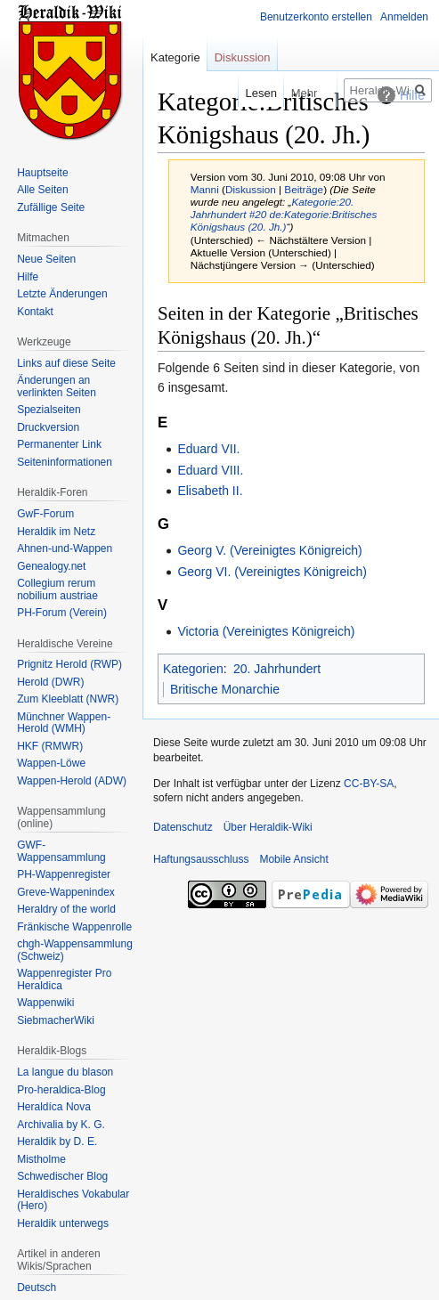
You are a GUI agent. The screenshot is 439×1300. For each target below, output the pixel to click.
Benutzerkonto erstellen (316, 17)
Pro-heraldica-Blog (61, 1090)
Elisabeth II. (209, 490)
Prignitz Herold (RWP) (69, 664)
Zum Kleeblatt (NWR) (67, 699)
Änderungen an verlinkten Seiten (56, 386)
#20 (258, 214)
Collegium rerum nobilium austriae (57, 589)
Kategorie (175, 57)
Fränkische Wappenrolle (74, 927)
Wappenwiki (45, 1002)
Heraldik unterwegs (63, 1223)
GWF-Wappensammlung (61, 851)
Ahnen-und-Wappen (64, 548)
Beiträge (303, 189)
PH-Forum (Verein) (62, 612)
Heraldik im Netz (56, 531)
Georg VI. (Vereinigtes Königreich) (271, 572)
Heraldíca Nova (54, 1107)
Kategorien (193, 669)
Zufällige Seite (51, 207)
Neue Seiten (46, 259)
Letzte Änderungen (62, 294)
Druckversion (48, 427)
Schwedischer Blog (62, 1176)
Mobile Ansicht (293, 859)
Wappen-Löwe (51, 763)
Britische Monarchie (225, 689)
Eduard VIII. (210, 470)
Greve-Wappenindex (66, 892)
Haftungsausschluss (200, 859)
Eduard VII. (208, 449)
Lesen (248, 93)
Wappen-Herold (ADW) (71, 781)
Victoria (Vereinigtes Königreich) (265, 631)
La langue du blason (65, 1072)
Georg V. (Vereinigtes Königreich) (269, 550)
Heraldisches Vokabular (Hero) (73, 1200)
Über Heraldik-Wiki (268, 827)
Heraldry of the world (66, 909)
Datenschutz (183, 827)
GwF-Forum (45, 514)
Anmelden (404, 17)
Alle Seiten (42, 189)
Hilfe (27, 277)
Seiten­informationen (64, 462)
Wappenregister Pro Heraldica (64, 979)
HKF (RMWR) (50, 746)
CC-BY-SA (369, 783)
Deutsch (36, 1287)
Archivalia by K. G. (61, 1124)
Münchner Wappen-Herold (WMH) (63, 723)
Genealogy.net (51, 566)
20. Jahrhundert (277, 669)
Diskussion (250, 189)
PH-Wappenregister (63, 874)
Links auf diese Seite (66, 363)
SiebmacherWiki (55, 1020)
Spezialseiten (48, 409)
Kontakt (35, 311)
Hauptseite (42, 173)
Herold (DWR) (50, 682)
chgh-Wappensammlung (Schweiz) (75, 950)
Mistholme (41, 1159)
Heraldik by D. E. (57, 1141)
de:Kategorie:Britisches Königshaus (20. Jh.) (284, 220)
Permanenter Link (59, 444)
